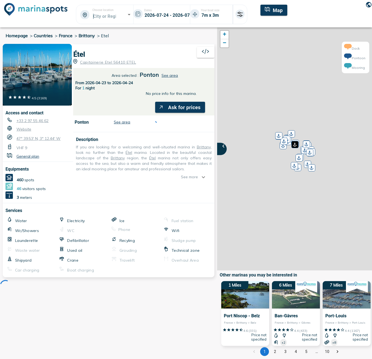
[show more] (205, 177)
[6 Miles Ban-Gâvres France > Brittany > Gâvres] (296, 313)
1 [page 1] (264, 351)
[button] (294, 142)
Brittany (86, 35)
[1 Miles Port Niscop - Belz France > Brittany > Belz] (245, 313)
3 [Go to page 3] (285, 351)
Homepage (16, 35)
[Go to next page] (337, 351)
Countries (43, 35)
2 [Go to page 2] (275, 351)
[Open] (129, 14)
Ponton (149, 74)
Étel (79, 54)
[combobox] (104, 16)
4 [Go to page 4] (295, 351)
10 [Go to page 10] (327, 351)
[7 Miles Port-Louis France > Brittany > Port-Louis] (347, 313)
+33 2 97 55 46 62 (32, 120)
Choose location (102, 10)
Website (23, 129)
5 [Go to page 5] (306, 351)
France (65, 35)
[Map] (273, 9)
